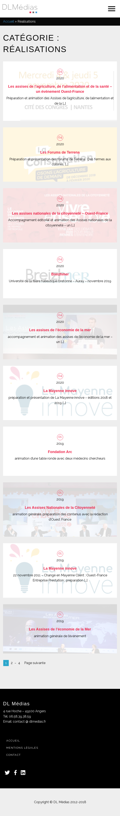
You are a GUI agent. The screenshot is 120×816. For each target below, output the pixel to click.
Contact (13, 754)
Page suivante (34, 663)
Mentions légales (22, 747)
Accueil (8, 21)
